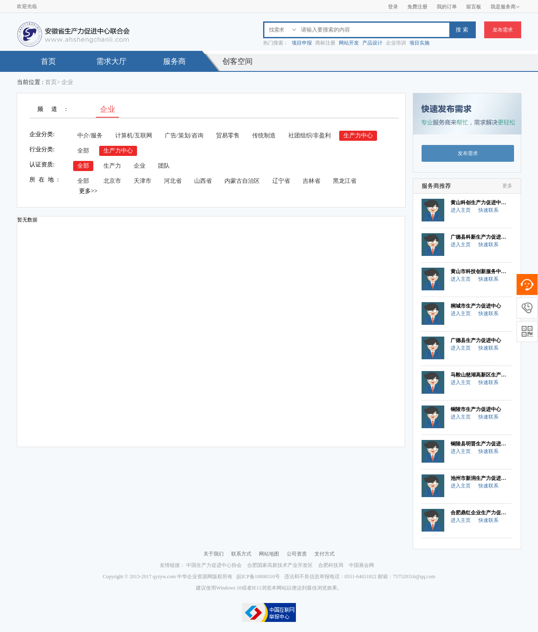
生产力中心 (358, 135)
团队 (164, 166)
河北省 (173, 181)
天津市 (142, 181)
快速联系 (488, 210)
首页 (48, 61)
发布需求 (503, 30)
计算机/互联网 (133, 135)
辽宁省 (281, 181)
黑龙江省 (344, 181)
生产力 (112, 166)
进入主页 (461, 210)
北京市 (112, 181)
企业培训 (396, 43)
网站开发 (349, 43)
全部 (83, 150)
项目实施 (419, 43)
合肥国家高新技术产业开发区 (280, 565)
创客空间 (237, 61)
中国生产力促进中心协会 (214, 565)
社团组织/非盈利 (309, 135)
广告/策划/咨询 (184, 135)
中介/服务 (90, 135)
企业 (139, 166)
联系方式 (241, 554)
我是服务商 (505, 6)
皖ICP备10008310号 (258, 576)
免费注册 (417, 7)
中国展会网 (361, 565)
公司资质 (297, 554)
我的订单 (447, 7)
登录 (393, 7)
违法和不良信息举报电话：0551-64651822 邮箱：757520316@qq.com (359, 576)
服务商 (174, 61)
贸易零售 (228, 135)
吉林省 (311, 181)
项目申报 (302, 43)
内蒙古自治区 (242, 181)
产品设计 (372, 43)
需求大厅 (111, 61)
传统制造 (264, 135)
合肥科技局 (330, 565)
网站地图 (269, 554)
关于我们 (213, 554)
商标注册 (325, 43)
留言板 (473, 7)
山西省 (203, 181)
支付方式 (324, 554)
